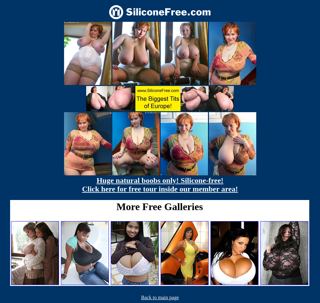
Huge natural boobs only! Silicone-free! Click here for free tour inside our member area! (160, 184)
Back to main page (160, 297)
